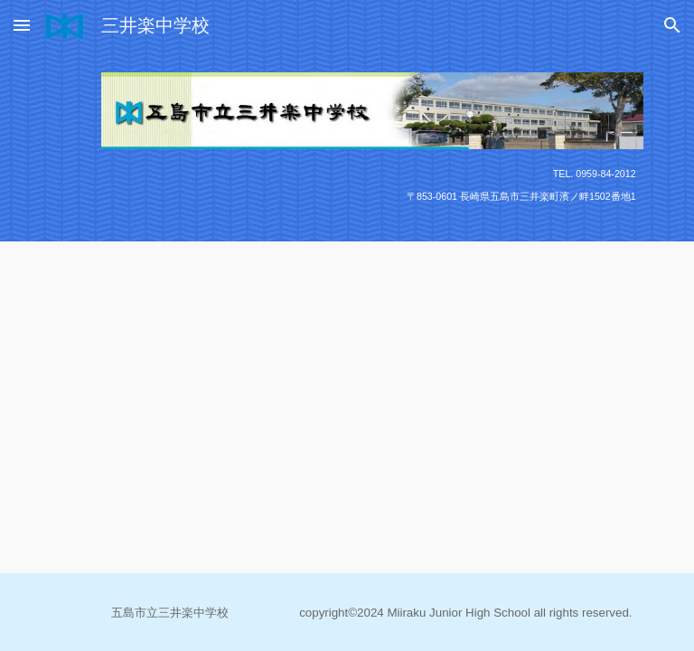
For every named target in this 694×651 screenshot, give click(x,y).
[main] (371, 184)
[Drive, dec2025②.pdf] (321, 369)
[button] (21, 25)
